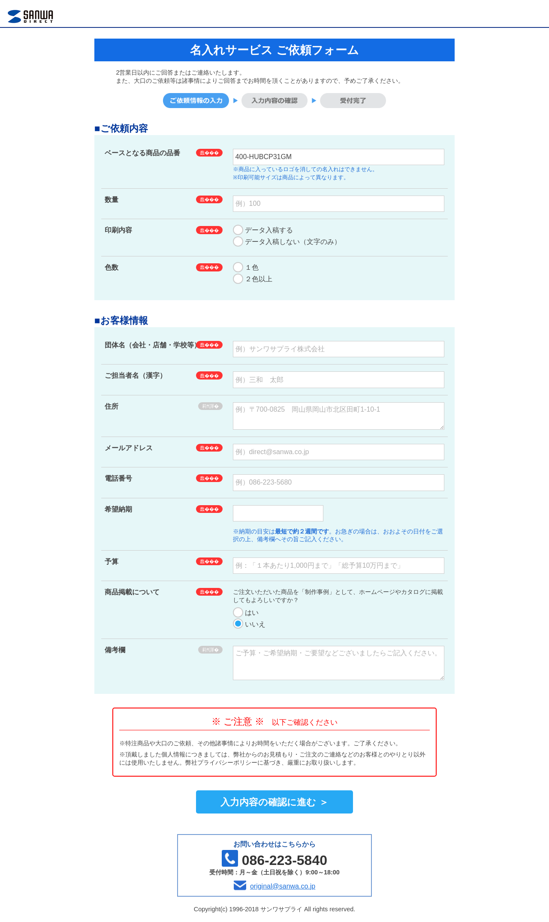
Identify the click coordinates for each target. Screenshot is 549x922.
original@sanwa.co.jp (282, 886)
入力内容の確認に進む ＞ (274, 802)
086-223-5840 (284, 860)
